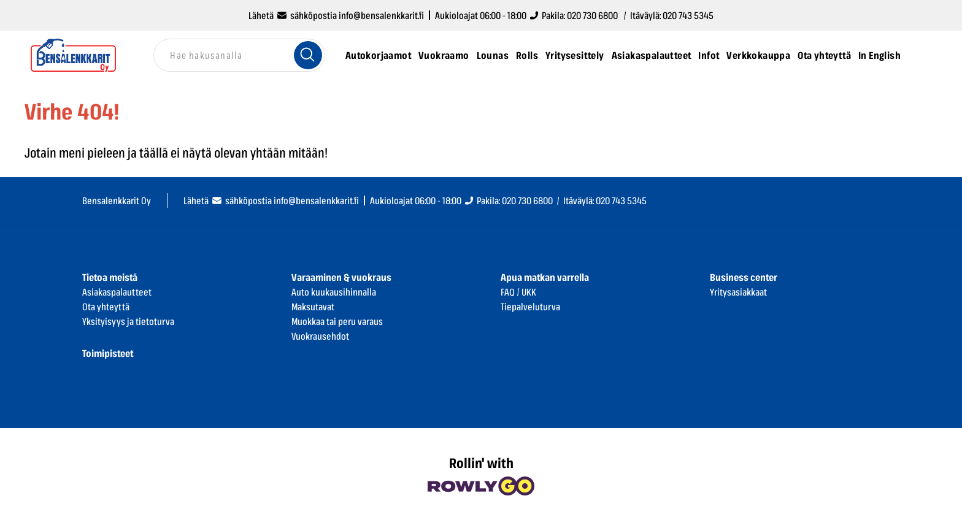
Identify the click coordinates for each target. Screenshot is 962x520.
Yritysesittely (574, 55)
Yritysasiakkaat (738, 292)
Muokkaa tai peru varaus (337, 321)
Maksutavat (312, 306)
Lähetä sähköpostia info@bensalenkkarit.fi (336, 15)
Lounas (493, 55)
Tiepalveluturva (530, 306)
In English (879, 55)
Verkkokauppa (758, 55)
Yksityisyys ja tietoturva (128, 321)
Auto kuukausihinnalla (333, 292)
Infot (708, 55)
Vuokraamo (443, 55)
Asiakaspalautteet (651, 55)
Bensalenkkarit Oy (116, 200)
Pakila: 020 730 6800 (508, 200)
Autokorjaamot (378, 55)
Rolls (527, 55)
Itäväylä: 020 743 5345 (672, 15)
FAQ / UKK (518, 292)
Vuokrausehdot (320, 336)
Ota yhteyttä (824, 55)
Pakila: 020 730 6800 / (579, 15)
